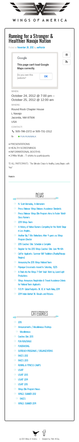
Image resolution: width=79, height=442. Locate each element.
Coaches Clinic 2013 (25, 336)
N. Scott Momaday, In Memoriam (31, 203)
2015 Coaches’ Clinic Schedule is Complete (34, 244)
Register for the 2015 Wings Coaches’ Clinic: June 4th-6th (40, 248)
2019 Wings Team (25, 222)
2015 (20, 322)
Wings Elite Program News (29, 389)
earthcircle (41, 47)
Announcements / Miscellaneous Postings (34, 327)
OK (46, 76)
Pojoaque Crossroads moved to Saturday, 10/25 (37, 267)
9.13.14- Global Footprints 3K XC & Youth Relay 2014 (39, 289)
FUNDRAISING (23, 346)
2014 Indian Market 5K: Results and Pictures (35, 293)
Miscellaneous (25, 331)
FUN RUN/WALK (27, 136)
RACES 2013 (23, 360)
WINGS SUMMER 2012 (27, 393)
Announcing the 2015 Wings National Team (35, 262)
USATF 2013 (23, 374)
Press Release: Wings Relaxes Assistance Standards (39, 208)
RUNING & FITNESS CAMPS (29, 365)
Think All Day (55, 439)
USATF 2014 (23, 379)
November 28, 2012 (25, 47)
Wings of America (31, 439)
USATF (20, 370)
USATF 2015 (23, 384)
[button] (66, 62)
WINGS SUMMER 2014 (27, 403)
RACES (22, 398)
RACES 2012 (23, 355)
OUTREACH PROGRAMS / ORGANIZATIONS (35, 350)
